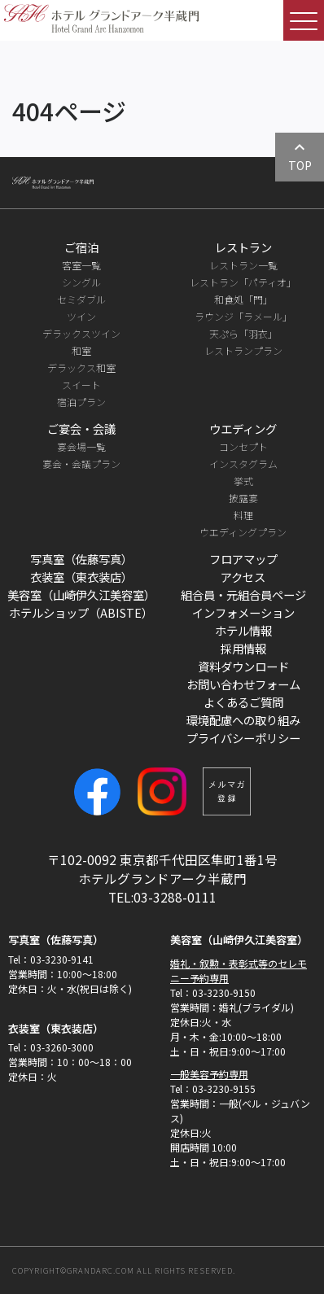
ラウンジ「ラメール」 (243, 316)
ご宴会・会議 (81, 428)
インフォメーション (243, 612)
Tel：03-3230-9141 (51, 959)
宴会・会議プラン (81, 463)
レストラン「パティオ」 (243, 282)
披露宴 (243, 498)
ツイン (81, 316)
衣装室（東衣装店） (81, 576)
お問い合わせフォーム (243, 684)
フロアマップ (243, 558)
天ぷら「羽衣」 (243, 333)
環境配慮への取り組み (243, 719)
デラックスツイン (81, 333)
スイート (81, 384)
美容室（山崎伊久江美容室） (81, 594)
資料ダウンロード (243, 666)
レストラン (243, 247)
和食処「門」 (243, 299)
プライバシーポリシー (243, 737)
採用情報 (243, 648)
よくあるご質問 (243, 701)
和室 (81, 350)
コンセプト (243, 446)
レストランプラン (243, 350)
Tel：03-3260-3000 (51, 1047)
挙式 (243, 480)
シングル (81, 282)
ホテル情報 (243, 630)
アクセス (243, 576)
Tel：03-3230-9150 (213, 992)
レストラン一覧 (243, 265)
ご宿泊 (81, 247)
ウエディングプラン (243, 532)
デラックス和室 (81, 367)
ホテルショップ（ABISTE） (81, 612)
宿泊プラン (81, 402)
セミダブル (81, 299)
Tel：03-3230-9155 (213, 1088)
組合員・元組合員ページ (243, 594)
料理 (243, 515)
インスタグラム (243, 463)
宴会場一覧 (81, 446)
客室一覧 (81, 265)
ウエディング (243, 428)
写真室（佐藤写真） (81, 558)
